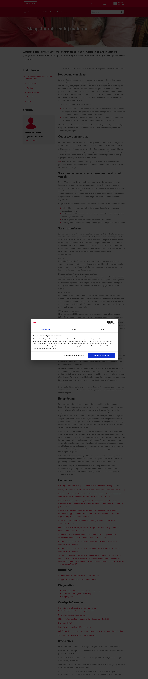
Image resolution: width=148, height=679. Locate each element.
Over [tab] (103, 329)
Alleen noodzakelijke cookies (74, 355)
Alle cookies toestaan (101, 355)
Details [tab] (74, 329)
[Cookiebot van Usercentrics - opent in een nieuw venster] (106, 322)
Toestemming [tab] (45, 329)
